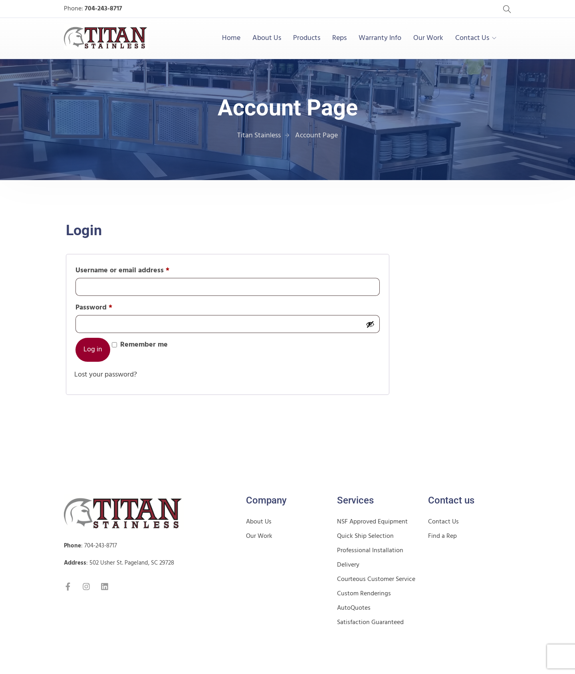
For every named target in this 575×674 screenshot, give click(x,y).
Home (231, 38)
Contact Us (472, 38)
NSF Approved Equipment (372, 522)
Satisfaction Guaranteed (370, 622)
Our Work (428, 38)
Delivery (348, 565)
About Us (266, 38)
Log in (92, 349)
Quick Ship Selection (365, 536)
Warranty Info (380, 38)
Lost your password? (105, 375)
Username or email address (137, 270)
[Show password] (370, 324)
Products (306, 38)
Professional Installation (370, 550)
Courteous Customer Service (376, 579)
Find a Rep (442, 536)
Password (108, 307)
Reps (339, 38)
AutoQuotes (354, 608)
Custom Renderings (364, 594)
